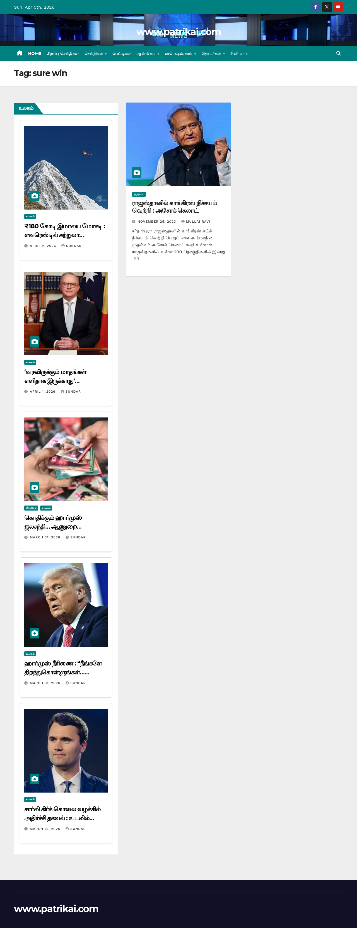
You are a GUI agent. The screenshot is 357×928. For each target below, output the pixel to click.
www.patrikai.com (178, 32)
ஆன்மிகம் (146, 53)
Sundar (71, 246)
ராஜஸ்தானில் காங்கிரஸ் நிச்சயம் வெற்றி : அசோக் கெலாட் (174, 206)
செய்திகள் (94, 53)
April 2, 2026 (43, 246)
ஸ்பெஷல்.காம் (179, 53)
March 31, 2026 (46, 537)
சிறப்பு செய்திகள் (63, 53)
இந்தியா (31, 507)
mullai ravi (195, 222)
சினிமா (237, 53)
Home (35, 53)
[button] (338, 53)
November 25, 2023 (157, 222)
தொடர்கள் (212, 53)
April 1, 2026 (43, 391)
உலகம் (30, 216)
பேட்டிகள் (121, 53)
